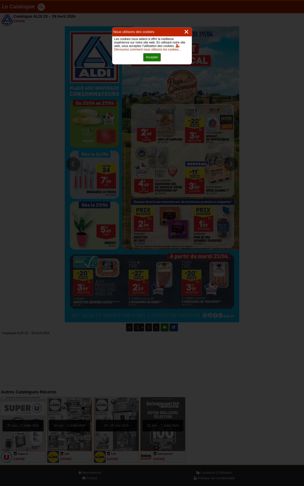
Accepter (152, 57)
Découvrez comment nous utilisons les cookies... (147, 47)
